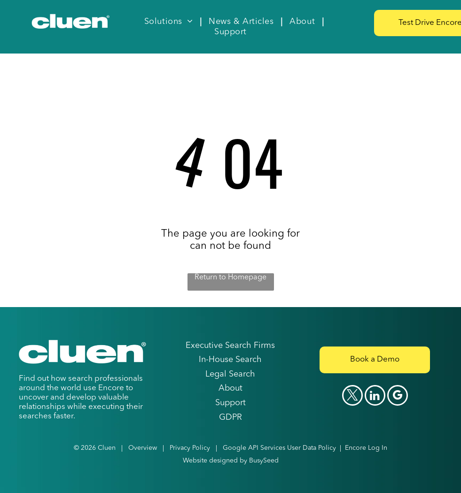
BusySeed (264, 460)
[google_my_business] (397, 396)
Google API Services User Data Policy (279, 448)
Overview (142, 448)
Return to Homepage (230, 277)
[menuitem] (169, 21)
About (230, 388)
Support (230, 403)
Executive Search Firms (230, 345)
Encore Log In (366, 448)
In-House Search (230, 359)
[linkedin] (375, 396)
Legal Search (230, 374)
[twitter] (352, 396)
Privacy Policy (190, 448)
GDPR (230, 417)
